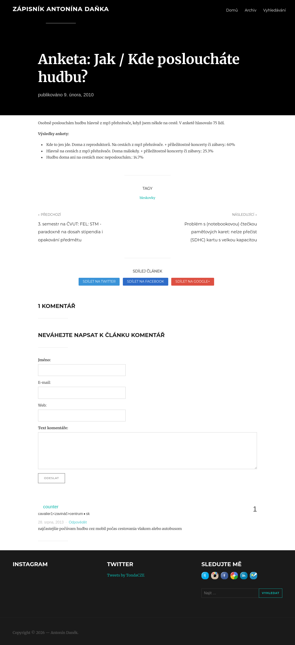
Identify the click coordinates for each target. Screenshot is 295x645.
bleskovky (147, 198)
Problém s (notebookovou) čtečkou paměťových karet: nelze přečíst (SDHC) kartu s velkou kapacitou (220, 232)
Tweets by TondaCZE (126, 575)
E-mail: (44, 382)
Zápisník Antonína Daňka (61, 9)
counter (51, 506)
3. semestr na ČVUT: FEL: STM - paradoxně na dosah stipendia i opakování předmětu (70, 232)
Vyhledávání (274, 10)
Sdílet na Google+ (192, 281)
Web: (42, 405)
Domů (232, 10)
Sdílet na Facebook (145, 281)
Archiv (250, 10)
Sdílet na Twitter (99, 281)
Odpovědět (78, 522)
